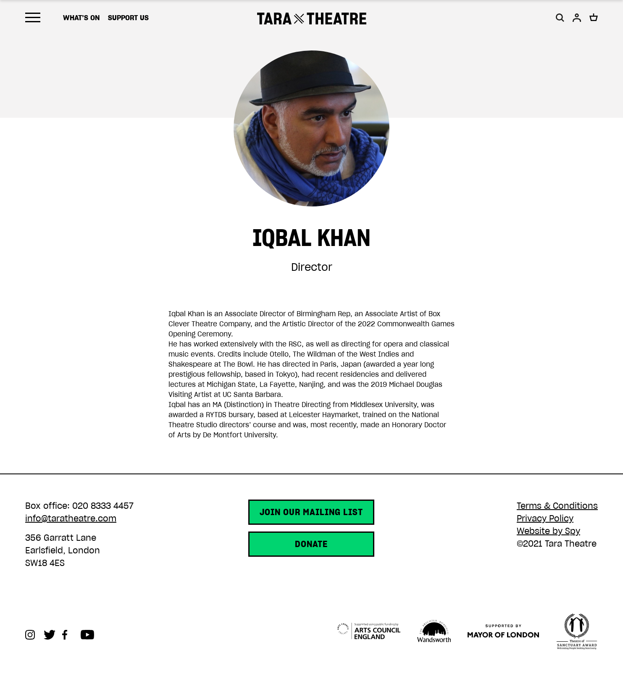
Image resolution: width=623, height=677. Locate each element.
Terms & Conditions (557, 505)
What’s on (81, 17)
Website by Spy (548, 531)
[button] (560, 17)
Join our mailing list (311, 512)
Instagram (34, 635)
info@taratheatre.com (70, 518)
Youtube (90, 635)
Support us (128, 17)
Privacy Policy (545, 518)
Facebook (71, 635)
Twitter (53, 635)
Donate (311, 544)
